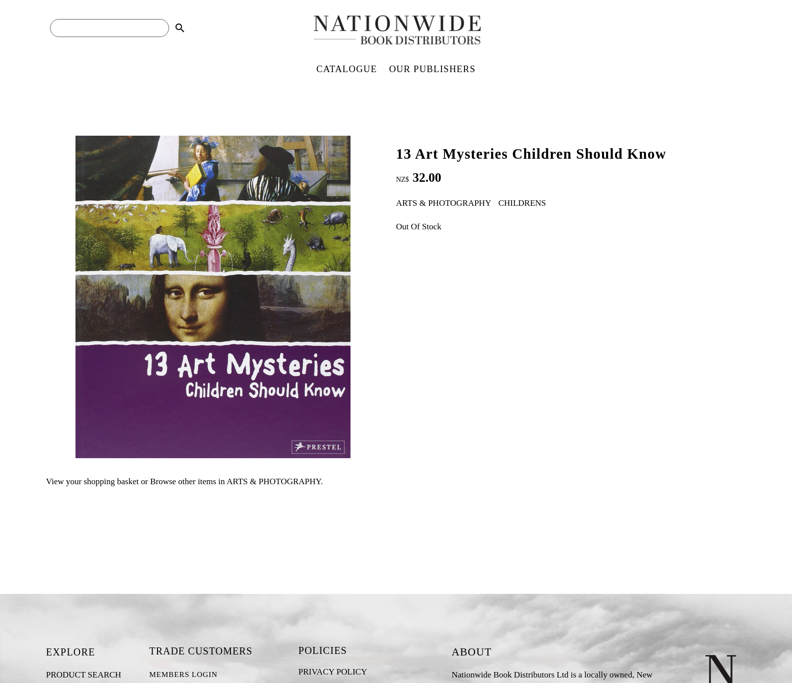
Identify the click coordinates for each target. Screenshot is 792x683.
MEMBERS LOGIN (183, 674)
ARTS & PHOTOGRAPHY (443, 203)
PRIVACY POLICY (332, 671)
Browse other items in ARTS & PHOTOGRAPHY (235, 481)
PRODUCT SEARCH (83, 674)
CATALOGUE (346, 69)
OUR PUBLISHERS (432, 69)
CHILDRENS (522, 203)
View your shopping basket (92, 481)
